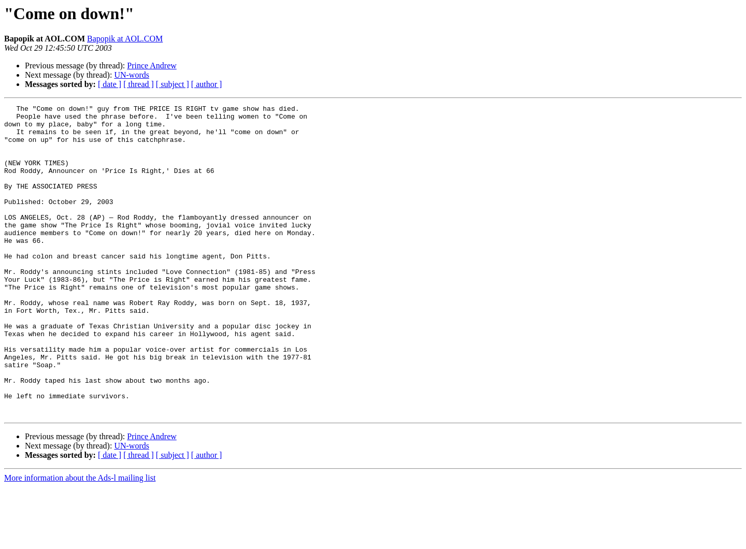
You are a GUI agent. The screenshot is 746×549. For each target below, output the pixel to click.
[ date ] (109, 84)
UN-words (131, 74)
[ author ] (206, 84)
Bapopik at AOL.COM (125, 38)
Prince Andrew (152, 65)
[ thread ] (138, 84)
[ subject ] (172, 84)
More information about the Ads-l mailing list (79, 540)
